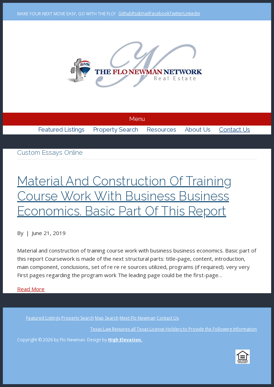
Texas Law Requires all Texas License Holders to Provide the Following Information (173, 329)
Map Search (106, 318)
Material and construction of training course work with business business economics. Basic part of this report (124, 196)
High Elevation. (125, 340)
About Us (197, 129)
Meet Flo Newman (138, 318)
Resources (161, 129)
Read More (31, 288)
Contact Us (234, 129)
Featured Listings (61, 129)
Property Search (115, 129)
